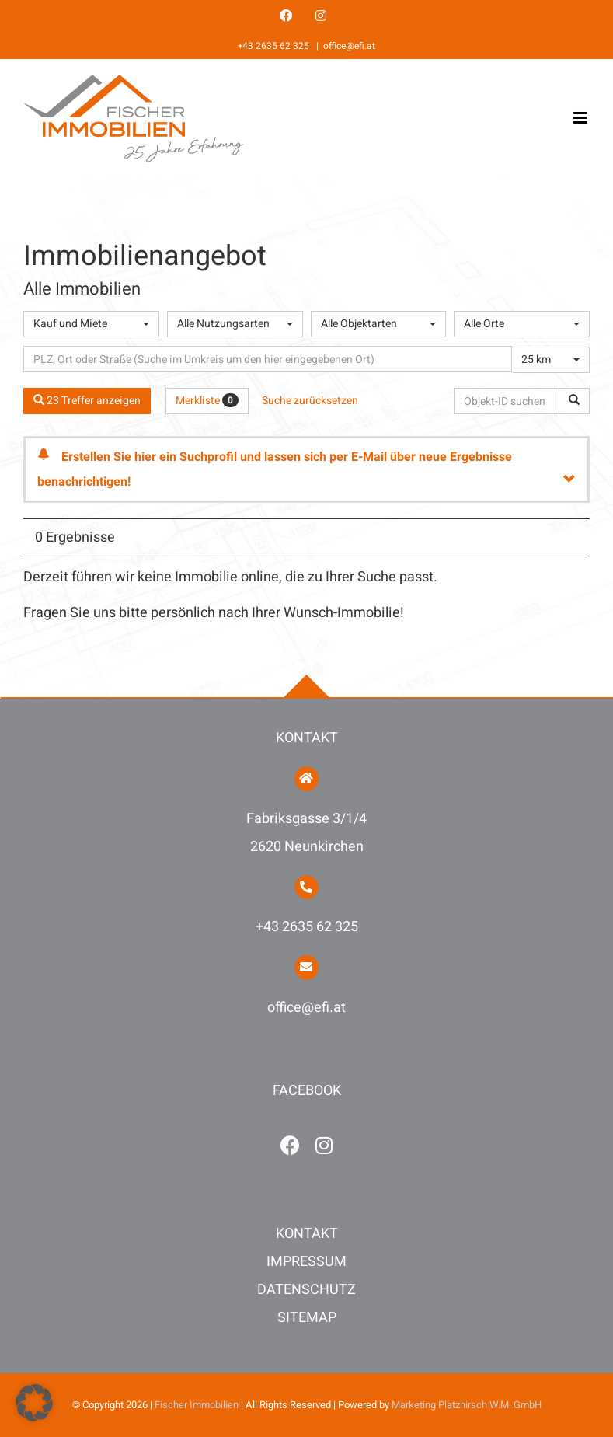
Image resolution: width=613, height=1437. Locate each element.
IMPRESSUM (306, 1261)
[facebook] (290, 1145)
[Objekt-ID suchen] (509, 401)
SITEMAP (306, 1317)
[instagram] (324, 1145)
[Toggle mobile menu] (581, 118)
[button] (34, 1403)
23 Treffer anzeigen (87, 400)
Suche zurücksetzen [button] (310, 400)
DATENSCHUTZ (306, 1289)
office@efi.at (349, 46)
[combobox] (91, 324)
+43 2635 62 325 (275, 46)
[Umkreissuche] (267, 359)
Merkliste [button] (207, 400)
